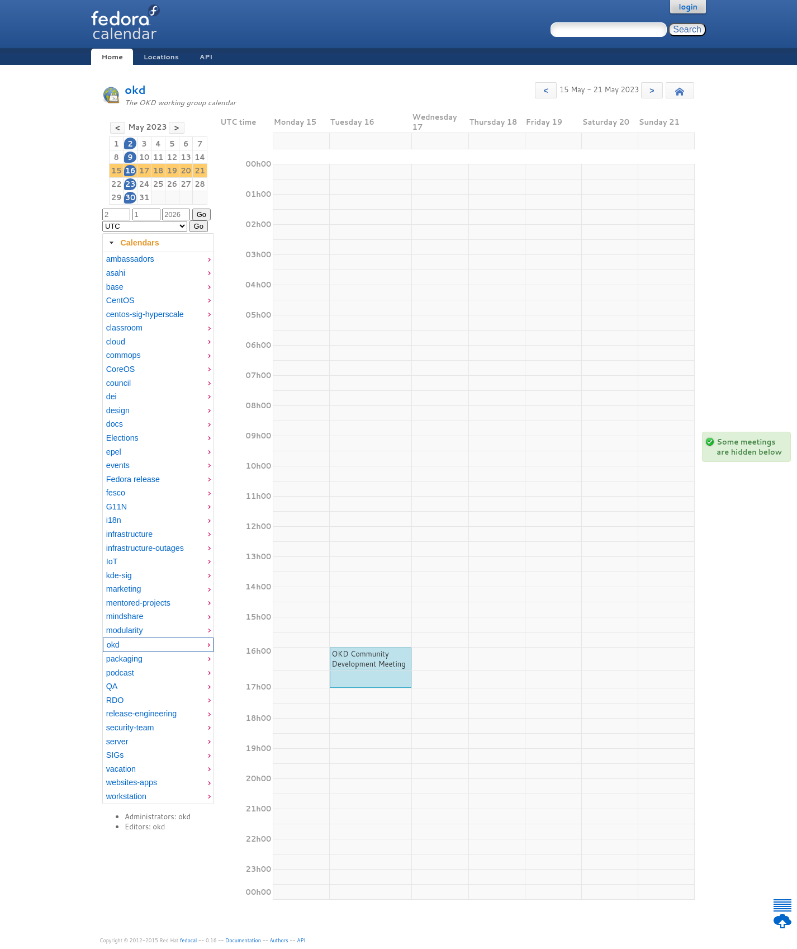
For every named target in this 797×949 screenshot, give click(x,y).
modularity (124, 630)
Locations (161, 57)
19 (172, 171)
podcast (120, 672)
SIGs (115, 754)
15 (116, 171)
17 (144, 171)
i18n (113, 520)
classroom (124, 327)
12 (172, 157)
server (117, 741)
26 (172, 184)
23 (130, 184)
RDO (115, 700)
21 (199, 171)
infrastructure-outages (145, 548)
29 (116, 197)
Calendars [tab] (133, 242)
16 (130, 171)
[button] (546, 90)
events (118, 465)
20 (186, 171)
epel (113, 451)
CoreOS (120, 369)
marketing (123, 588)
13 (186, 157)
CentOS (120, 300)
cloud (115, 341)
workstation (126, 796)
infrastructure (129, 534)
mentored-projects (138, 602)
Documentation (243, 940)
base (115, 286)
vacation (121, 768)
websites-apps (131, 782)
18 (158, 171)
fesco (115, 492)
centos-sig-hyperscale (145, 314)
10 (144, 157)
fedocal (188, 940)
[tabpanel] (158, 528)
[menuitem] (158, 259)
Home (111, 57)
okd (135, 89)
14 (199, 157)
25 (158, 184)
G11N (116, 506)
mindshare (125, 616)
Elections (122, 437)
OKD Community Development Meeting (368, 659)
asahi (115, 272)
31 (144, 197)
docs (114, 423)
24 (144, 184)
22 (116, 184)
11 (158, 157)
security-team (130, 727)
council (118, 383)
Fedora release (133, 479)
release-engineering (141, 713)
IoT (112, 561)
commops (123, 355)
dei (111, 396)
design (118, 410)
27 (186, 184)
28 (199, 184)
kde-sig (119, 575)
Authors (279, 940)
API (206, 57)
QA (112, 686)
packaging (124, 658)
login (688, 7)
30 (130, 197)
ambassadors (130, 258)
